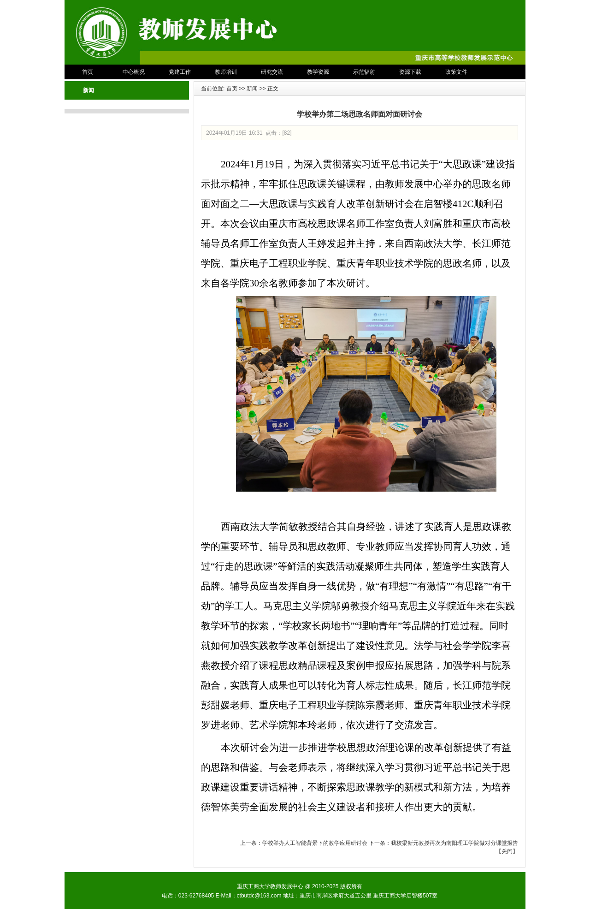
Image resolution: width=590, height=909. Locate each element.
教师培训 (226, 72)
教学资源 (318, 72)
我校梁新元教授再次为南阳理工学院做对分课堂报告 (454, 843)
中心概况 (134, 72)
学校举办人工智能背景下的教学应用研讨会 (314, 843)
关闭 (507, 851)
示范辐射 (364, 72)
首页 (87, 72)
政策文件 (456, 72)
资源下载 (410, 72)
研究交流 (272, 72)
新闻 (252, 88)
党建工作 (180, 72)
